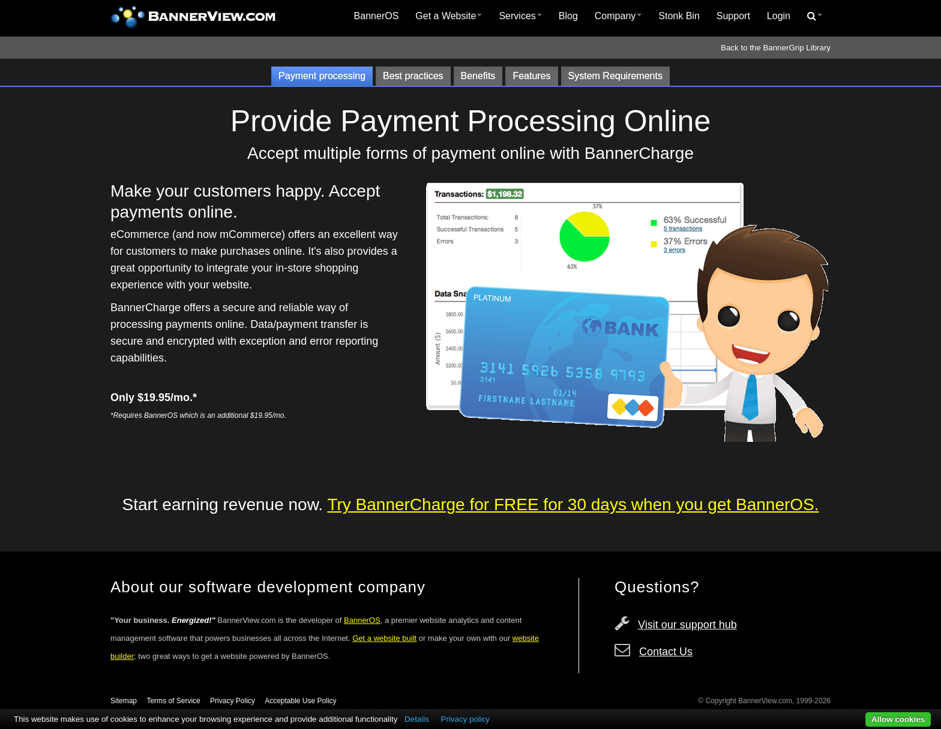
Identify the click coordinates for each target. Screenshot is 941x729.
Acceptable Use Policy (300, 701)
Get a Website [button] (448, 16)
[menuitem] (376, 16)
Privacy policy (465, 719)
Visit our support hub (687, 625)
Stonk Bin (678, 16)
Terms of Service (173, 701)
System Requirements (615, 76)
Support (733, 16)
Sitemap (123, 701)
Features (531, 76)
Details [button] (416, 719)
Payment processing (321, 76)
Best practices (413, 76)
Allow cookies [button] (898, 719)
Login (778, 16)
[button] (815, 16)
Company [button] (618, 16)
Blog (568, 16)
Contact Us (666, 652)
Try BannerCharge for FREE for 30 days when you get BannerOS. (573, 504)
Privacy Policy (232, 701)
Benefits (478, 76)
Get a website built (384, 638)
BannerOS (376, 16)
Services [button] (520, 16)
